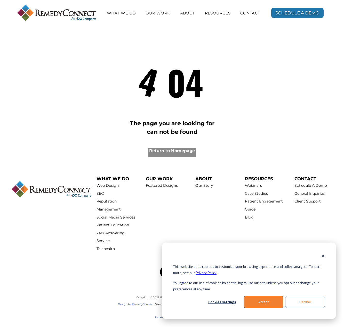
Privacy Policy (206, 272)
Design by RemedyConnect (136, 304)
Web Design (108, 185)
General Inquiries (309, 193)
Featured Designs (162, 185)
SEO (100, 193)
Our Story (204, 185)
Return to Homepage (172, 150)
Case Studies (256, 193)
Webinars (253, 185)
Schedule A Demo (310, 185)
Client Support (307, 201)
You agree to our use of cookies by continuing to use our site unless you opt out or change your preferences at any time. (246, 286)
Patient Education (113, 225)
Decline (305, 302)
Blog (249, 217)
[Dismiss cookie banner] (323, 256)
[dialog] (249, 281)
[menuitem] (121, 13)
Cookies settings (222, 302)
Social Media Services (116, 217)
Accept (263, 302)
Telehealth (106, 248)
